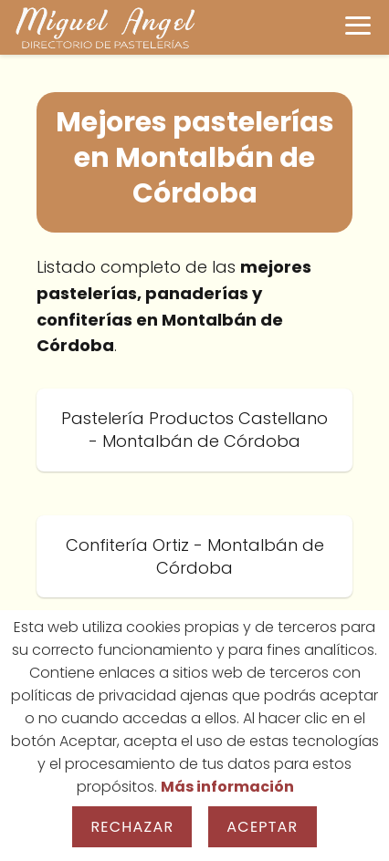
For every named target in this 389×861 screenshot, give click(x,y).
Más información (227, 786)
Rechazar (131, 826)
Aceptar (262, 826)
